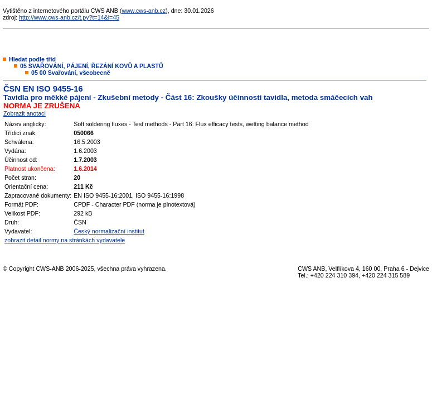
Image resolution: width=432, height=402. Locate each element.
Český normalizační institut (109, 231)
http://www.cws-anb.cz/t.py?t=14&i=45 (69, 17)
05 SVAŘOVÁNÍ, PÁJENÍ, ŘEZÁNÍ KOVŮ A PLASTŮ (91, 66)
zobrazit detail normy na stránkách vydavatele (64, 240)
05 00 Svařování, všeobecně (70, 72)
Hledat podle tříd (32, 59)
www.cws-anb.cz (144, 10)
